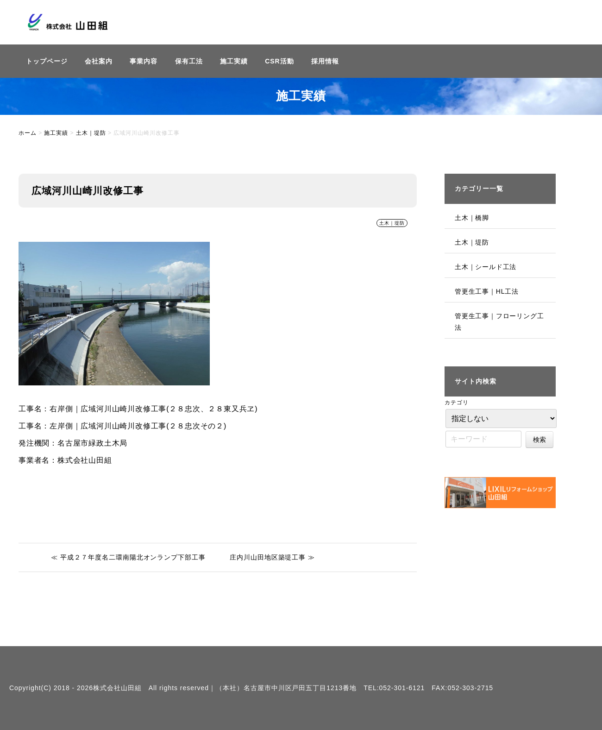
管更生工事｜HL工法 (487, 291)
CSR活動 (279, 61)
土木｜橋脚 (472, 217)
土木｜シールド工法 (485, 267)
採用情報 (325, 61)
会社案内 (99, 61)
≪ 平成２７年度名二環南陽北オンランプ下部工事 (128, 557)
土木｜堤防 (392, 223)
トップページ (47, 61)
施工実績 (234, 61)
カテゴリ (457, 402)
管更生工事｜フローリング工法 (499, 321)
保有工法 (189, 61)
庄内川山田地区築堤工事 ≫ (272, 557)
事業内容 (143, 61)
